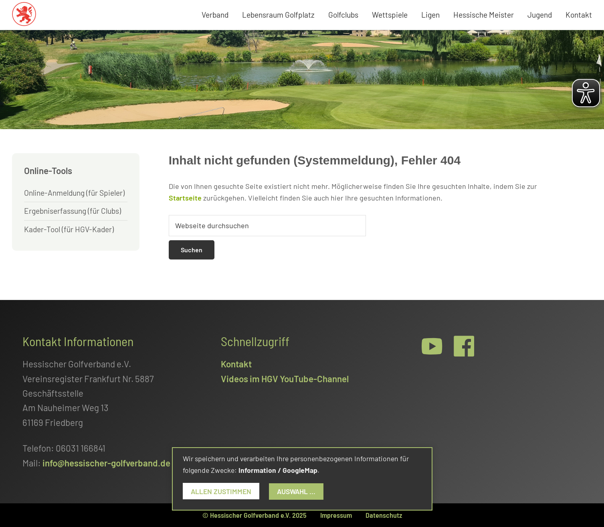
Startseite (185, 197)
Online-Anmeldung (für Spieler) (74, 192)
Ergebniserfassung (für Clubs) (72, 210)
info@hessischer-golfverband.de (106, 463)
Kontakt (236, 364)
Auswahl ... (296, 491)
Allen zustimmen (221, 491)
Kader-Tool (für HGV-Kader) (69, 229)
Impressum (336, 515)
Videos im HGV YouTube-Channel (285, 378)
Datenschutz (384, 515)
